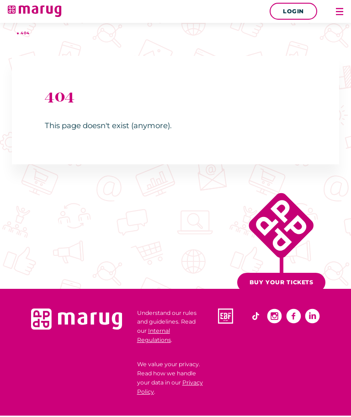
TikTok (255, 316)
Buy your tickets (282, 282)
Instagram (274, 316)
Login (293, 11)
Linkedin (312, 316)
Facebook (293, 316)
